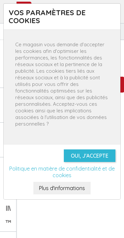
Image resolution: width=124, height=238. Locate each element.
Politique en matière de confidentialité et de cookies (62, 171)
